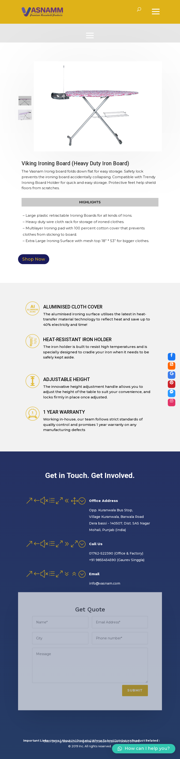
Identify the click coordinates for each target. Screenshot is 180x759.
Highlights (90, 202)
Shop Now (33, 259)
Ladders (104, 741)
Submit (135, 687)
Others (134, 741)
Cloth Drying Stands (58, 741)
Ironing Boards (85, 741)
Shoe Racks (120, 741)
